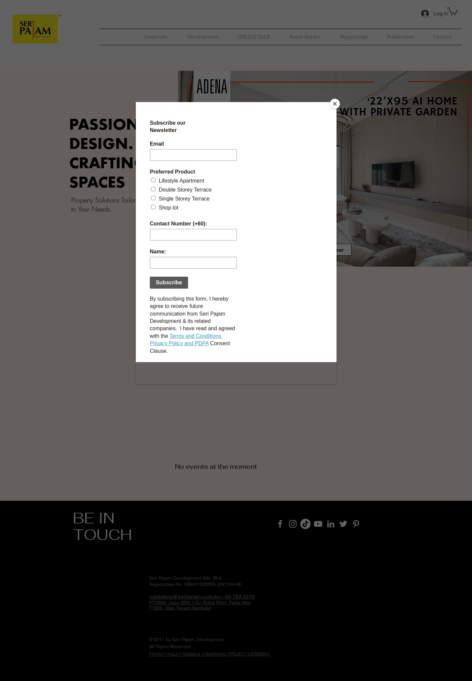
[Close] (335, 104)
